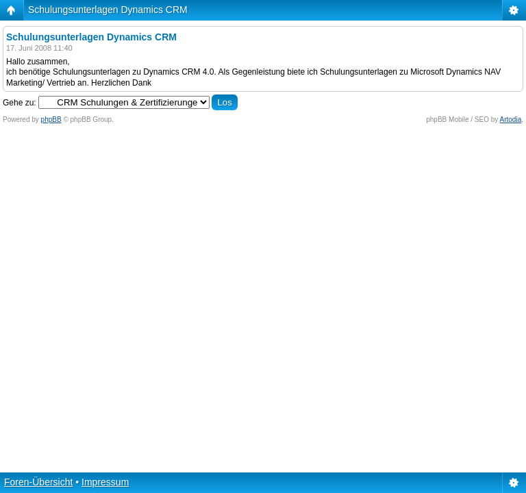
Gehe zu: (19, 103)
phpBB (51, 119)
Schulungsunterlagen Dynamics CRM (108, 9)
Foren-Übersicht (38, 482)
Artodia (511, 119)
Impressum (105, 482)
